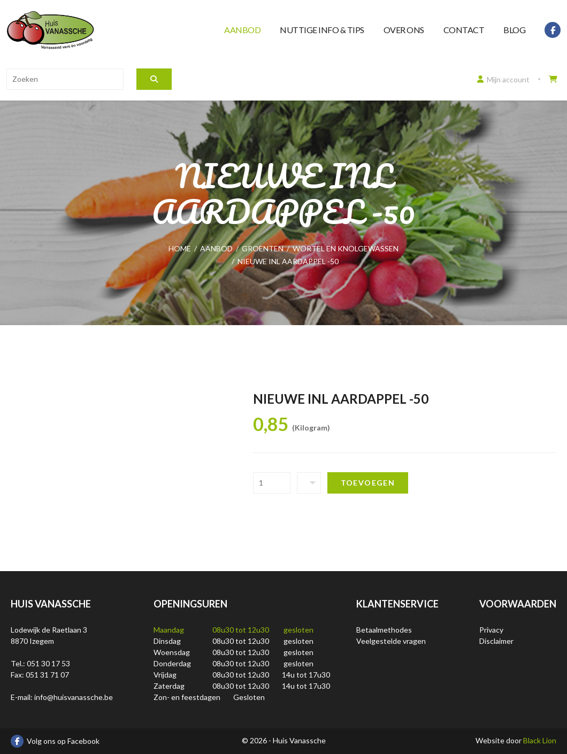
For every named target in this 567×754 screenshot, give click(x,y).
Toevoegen (368, 482)
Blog (514, 30)
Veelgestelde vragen (391, 640)
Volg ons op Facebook (55, 741)
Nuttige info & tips (322, 30)
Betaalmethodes (384, 629)
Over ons (404, 30)
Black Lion (539, 740)
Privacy (491, 629)
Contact (464, 30)
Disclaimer (496, 640)
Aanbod (242, 30)
